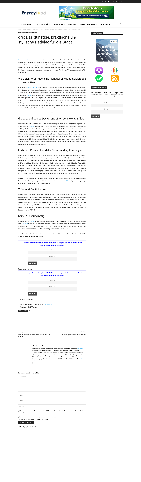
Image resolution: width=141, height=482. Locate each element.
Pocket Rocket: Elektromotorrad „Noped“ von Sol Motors (34, 381)
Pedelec (29, 141)
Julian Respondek (25, 46)
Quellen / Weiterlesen (26, 345)
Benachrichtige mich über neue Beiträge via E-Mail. (34, 465)
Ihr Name (52, 295)
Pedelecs (30, 105)
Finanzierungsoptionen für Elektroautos (73, 380)
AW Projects (48, 350)
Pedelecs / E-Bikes (38, 29)
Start (19, 29)
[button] (120, 24)
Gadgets (36, 406)
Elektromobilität (27, 29)
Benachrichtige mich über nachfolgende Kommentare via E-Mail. (38, 462)
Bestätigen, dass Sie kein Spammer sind (31, 472)
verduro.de (80, 394)
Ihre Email (52, 301)
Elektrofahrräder (33, 133)
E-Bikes (20, 105)
